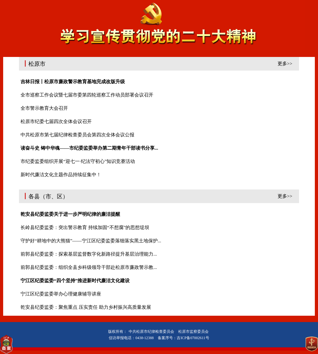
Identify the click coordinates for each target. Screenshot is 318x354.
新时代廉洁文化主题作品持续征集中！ (61, 174)
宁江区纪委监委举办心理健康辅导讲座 (61, 293)
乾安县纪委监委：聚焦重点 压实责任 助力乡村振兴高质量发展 (86, 307)
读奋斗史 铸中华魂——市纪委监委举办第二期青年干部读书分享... (89, 148)
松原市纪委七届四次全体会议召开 (56, 121)
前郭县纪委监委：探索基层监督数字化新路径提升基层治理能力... (89, 254)
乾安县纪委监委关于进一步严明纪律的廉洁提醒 (70, 214)
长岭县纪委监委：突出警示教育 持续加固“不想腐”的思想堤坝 (85, 227)
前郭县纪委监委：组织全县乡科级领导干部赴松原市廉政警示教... (89, 267)
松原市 (159, 63)
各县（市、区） (159, 196)
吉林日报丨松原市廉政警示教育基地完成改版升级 (73, 81)
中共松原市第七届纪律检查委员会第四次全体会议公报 (77, 134)
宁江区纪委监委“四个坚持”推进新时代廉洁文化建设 (75, 280)
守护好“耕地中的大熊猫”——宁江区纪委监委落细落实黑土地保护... (91, 240)
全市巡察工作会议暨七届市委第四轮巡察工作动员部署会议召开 (87, 94)
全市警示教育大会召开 (44, 108)
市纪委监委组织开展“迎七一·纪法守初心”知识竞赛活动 (78, 161)
